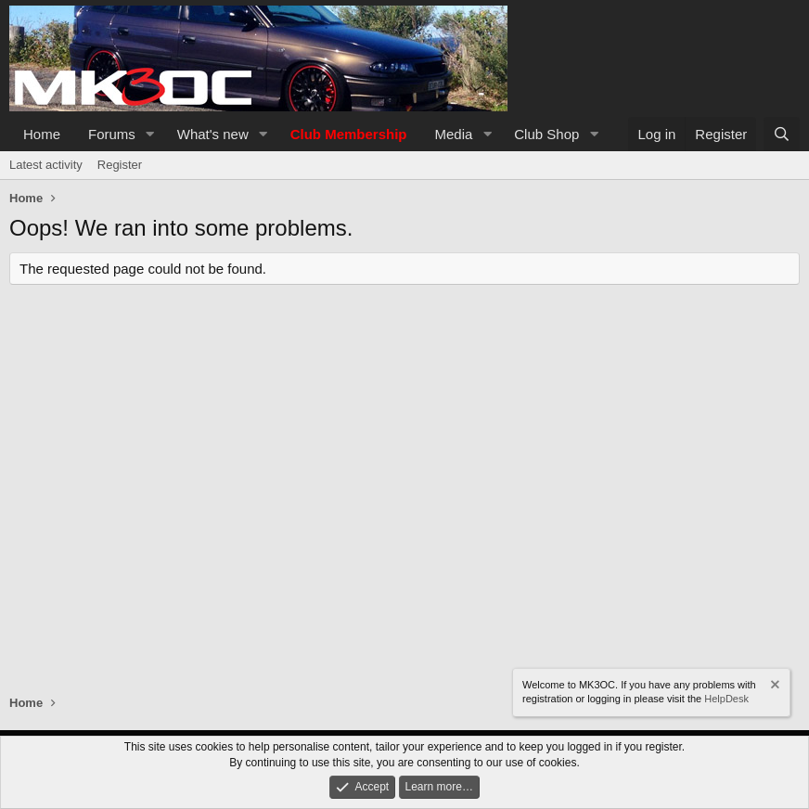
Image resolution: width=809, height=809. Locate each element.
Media (454, 134)
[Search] (782, 134)
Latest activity (46, 165)
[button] (150, 134)
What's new (213, 134)
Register (119, 165)
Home (41, 134)
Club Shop (546, 134)
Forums (111, 134)
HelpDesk (726, 698)
